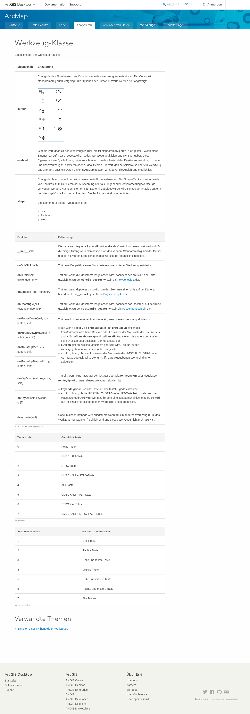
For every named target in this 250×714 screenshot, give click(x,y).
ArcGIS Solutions (76, 703)
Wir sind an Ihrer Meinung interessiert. (217, 699)
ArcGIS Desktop (75, 685)
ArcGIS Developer (77, 699)
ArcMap (16, 16)
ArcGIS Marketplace (78, 708)
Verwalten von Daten (116, 25)
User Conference (137, 694)
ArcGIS (70, 694)
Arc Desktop (18, 4)
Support (75, 4)
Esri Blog (132, 689)
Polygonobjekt (126, 279)
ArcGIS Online (74, 680)
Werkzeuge (147, 25)
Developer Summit (138, 699)
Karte (62, 25)
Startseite (14, 25)
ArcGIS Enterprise (77, 689)
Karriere (131, 685)
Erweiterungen (175, 25)
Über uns (132, 680)
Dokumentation (55, 4)
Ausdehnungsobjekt (134, 308)
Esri (237, 4)
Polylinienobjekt (112, 294)
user (186, 4)
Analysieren (84, 25)
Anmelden (214, 4)
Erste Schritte (39, 25)
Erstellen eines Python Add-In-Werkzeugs (43, 628)
